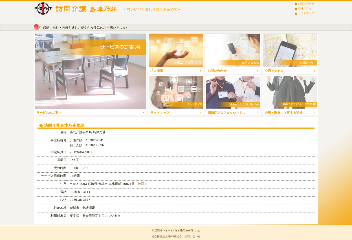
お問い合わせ (306, 3)
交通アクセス (306, 8)
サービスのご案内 (49, 112)
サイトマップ (306, 13)
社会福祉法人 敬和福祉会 (167, 236)
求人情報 (156, 71)
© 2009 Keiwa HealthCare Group (176, 230)
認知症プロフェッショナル (226, 112)
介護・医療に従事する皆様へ (285, 112)
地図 (141, 184)
